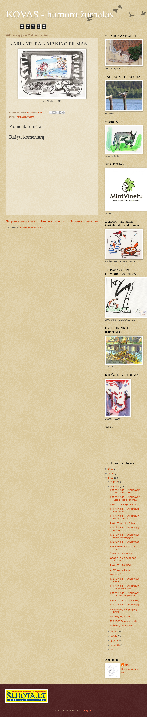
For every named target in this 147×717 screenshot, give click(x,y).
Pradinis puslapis (52, 221)
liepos (114, 631)
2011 (110, 478)
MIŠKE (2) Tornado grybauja (123, 621)
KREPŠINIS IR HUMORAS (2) (124, 600)
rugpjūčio (115, 486)
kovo (113, 649)
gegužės (115, 640)
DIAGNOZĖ (115, 574)
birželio (114, 636)
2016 (110, 469)
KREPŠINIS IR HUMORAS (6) (124, 542)
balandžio (115, 645)
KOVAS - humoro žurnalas (59, 14)
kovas (128, 665)
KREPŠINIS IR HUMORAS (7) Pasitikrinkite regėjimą (124, 536)
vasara (30, 117)
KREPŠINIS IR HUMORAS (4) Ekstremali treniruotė (124, 587)
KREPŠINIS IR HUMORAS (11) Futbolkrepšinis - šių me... (125, 498)
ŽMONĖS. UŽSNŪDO (120, 565)
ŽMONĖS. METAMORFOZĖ (123, 553)
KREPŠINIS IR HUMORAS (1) (124, 605)
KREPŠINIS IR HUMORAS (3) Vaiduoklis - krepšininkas (124, 594)
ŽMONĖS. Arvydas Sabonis (123, 523)
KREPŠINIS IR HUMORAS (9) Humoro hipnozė (124, 517)
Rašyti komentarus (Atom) (31, 227)
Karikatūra (21, 117)
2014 (110, 473)
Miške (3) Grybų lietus (120, 616)
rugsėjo (114, 481)
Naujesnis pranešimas (20, 221)
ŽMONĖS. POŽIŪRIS (120, 570)
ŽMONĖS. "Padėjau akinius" (123, 504)
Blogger (87, 710)
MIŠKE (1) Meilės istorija (121, 625)
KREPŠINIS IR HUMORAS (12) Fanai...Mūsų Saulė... (125, 491)
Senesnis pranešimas (84, 221)
